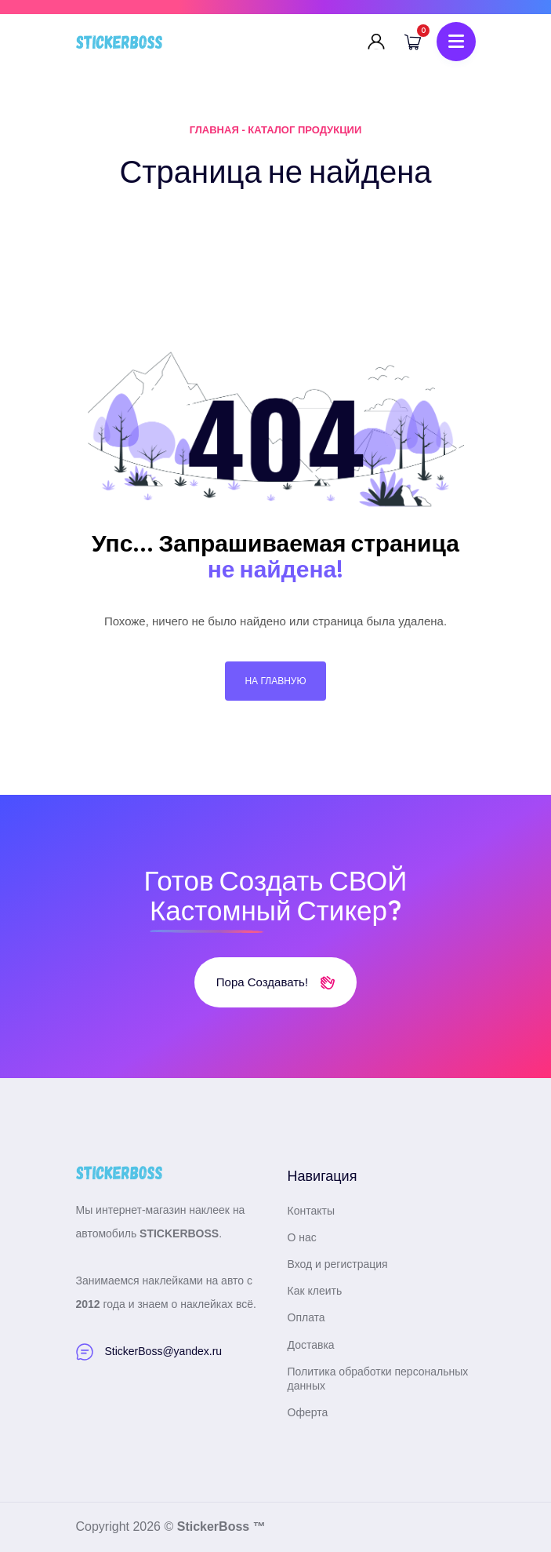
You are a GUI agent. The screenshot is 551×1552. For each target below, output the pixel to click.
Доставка (311, 1345)
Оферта (308, 1412)
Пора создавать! (275, 982)
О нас (302, 1237)
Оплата (306, 1317)
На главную (275, 681)
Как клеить (315, 1290)
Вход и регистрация (338, 1264)
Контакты (311, 1210)
